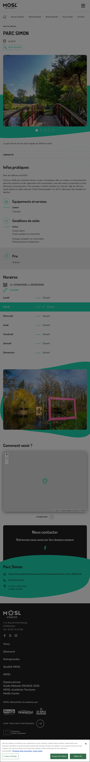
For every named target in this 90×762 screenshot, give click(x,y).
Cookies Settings (10, 759)
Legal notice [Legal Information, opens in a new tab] (37, 754)
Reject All (78, 759)
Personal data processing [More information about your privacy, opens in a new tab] (22, 754)
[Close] (86, 746)
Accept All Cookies (59, 759)
